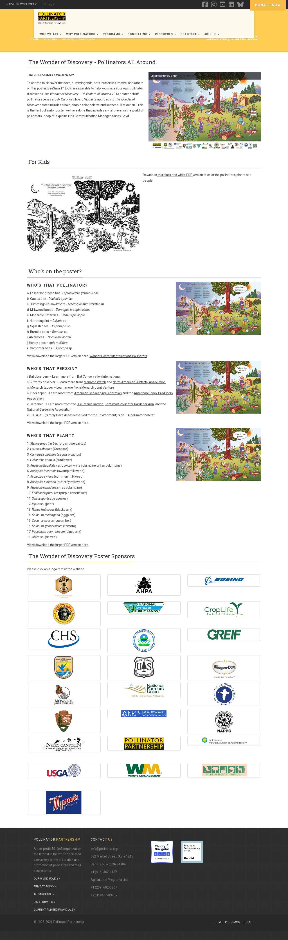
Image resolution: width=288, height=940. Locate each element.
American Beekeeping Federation (98, 393)
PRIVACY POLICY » (45, 886)
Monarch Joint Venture (97, 387)
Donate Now (268, 5)
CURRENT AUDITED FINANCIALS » (54, 909)
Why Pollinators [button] (82, 34)
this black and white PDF (175, 175)
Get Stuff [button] (190, 34)
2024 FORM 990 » (45, 902)
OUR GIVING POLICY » (47, 878)
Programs (232, 922)
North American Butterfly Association (139, 382)
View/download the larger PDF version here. (58, 423)
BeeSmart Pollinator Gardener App (129, 404)
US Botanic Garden (90, 404)
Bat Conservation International (98, 376)
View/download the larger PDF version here (57, 545)
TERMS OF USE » (44, 894)
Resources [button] (165, 34)
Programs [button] (113, 34)
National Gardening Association (49, 409)
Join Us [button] (212, 34)
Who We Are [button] (50, 34)
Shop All (50, 38)
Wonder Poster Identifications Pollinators (118, 356)
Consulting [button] (139, 34)
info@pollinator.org (104, 849)
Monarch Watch (95, 382)
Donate (248, 922)
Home (218, 922)
